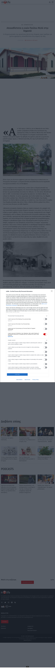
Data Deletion (19, 380)
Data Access (27, 380)
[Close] (52, 291)
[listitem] (27, 315)
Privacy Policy (35, 380)
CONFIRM (17, 374)
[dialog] (27, 335)
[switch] (45, 319)
